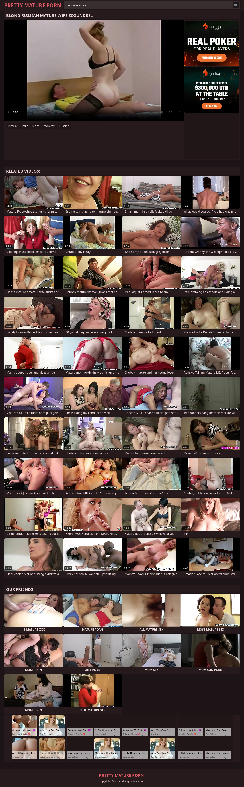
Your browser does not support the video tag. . (94, 70)
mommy (49, 126)
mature (13, 126)
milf (25, 126)
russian (64, 126)
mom (35, 126)
